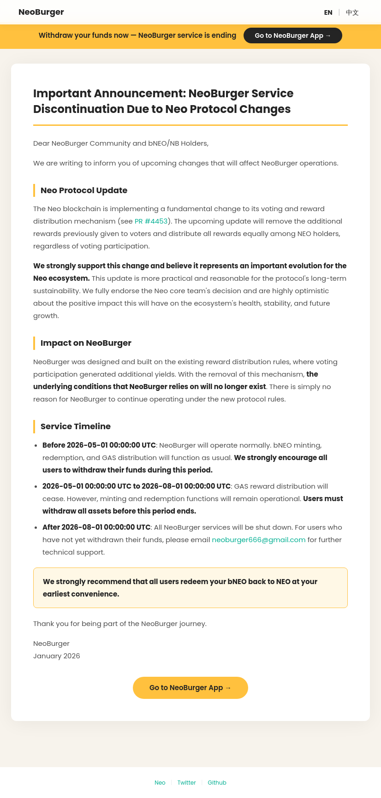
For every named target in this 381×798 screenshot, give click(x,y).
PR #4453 (151, 221)
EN (328, 12)
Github (217, 782)
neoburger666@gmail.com (259, 539)
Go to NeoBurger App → (293, 35)
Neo (160, 782)
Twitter (187, 782)
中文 (352, 12)
